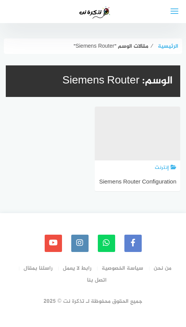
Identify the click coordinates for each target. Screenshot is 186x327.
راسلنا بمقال (37, 268)
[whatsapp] (106, 243)
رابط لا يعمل (77, 268)
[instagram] (80, 243)
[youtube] (53, 243)
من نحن (162, 268)
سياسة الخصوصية (122, 268)
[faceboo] (133, 243)
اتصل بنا (97, 280)
